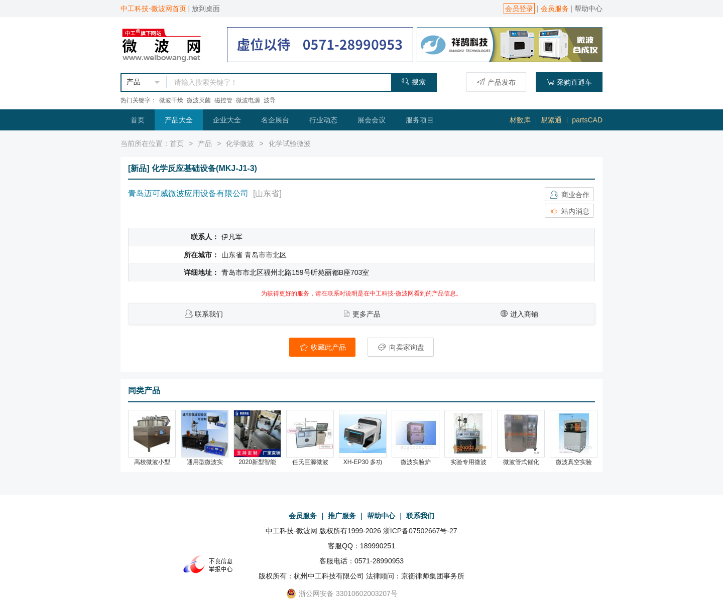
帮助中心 (588, 9)
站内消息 (569, 211)
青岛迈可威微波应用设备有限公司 (188, 193)
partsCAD (587, 120)
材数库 (520, 120)
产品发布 (496, 82)
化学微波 (240, 143)
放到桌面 (206, 9)
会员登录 (519, 9)
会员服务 (555, 9)
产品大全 (179, 120)
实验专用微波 (468, 462)
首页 (138, 120)
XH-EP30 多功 (362, 462)
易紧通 (551, 120)
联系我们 (209, 314)
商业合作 (569, 195)
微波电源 (248, 100)
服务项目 (420, 120)
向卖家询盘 (400, 347)
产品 (205, 143)
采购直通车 (569, 82)
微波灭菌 (199, 100)
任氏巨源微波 (310, 462)
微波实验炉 (416, 462)
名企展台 (275, 120)
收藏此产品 (322, 347)
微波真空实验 (574, 462)
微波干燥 (171, 100)
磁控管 (223, 100)
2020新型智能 (257, 462)
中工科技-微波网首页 (153, 9)
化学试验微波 (290, 143)
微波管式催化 (521, 462)
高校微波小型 (152, 462)
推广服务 (342, 516)
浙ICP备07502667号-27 (420, 531)
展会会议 (371, 120)
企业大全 (227, 120)
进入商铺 (524, 314)
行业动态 (323, 120)
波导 (270, 100)
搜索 (413, 81)
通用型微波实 (205, 462)
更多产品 (366, 314)
